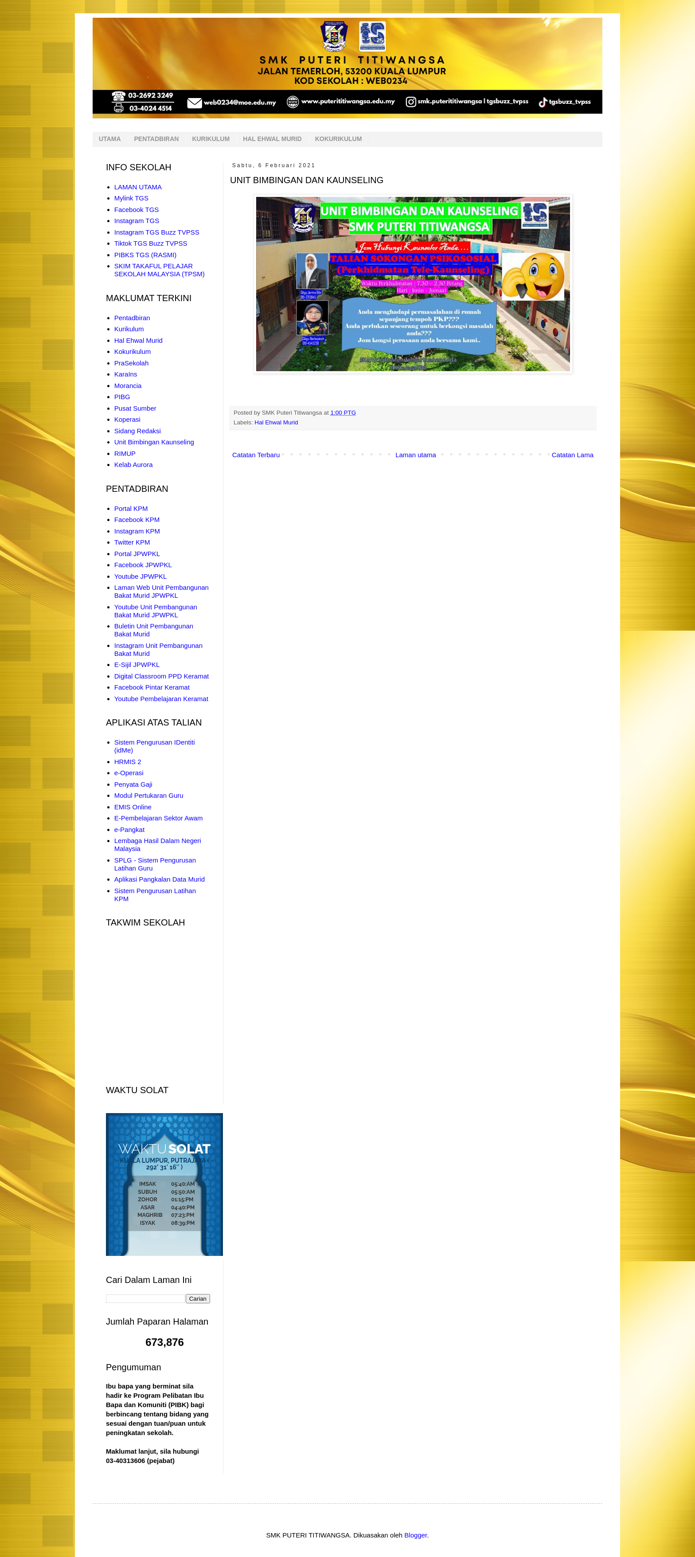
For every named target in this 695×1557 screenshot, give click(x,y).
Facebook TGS (136, 209)
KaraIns (125, 374)
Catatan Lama (572, 455)
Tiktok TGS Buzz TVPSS (150, 243)
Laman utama (415, 455)
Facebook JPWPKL (143, 565)
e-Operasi (129, 773)
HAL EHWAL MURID (272, 138)
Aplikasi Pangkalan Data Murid (159, 879)
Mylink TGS (131, 198)
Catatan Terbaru (256, 455)
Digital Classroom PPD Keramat (161, 676)
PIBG (122, 396)
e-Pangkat (129, 829)
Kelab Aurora (133, 464)
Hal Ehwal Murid (276, 422)
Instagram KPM (137, 531)
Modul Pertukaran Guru (149, 795)
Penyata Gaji (133, 784)
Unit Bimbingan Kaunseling (154, 442)
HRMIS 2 (127, 761)
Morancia (128, 385)
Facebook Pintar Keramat (152, 687)
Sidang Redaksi (137, 431)
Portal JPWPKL (137, 553)
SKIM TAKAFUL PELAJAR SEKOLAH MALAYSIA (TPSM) (159, 270)
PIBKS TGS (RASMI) (145, 255)
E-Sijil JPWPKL (137, 664)
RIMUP (125, 453)
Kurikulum (129, 329)
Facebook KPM (137, 519)
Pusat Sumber (135, 408)
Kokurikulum (132, 351)
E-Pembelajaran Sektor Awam (158, 818)
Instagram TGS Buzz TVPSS (156, 232)
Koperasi (127, 419)
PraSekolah (131, 363)
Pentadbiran (132, 318)
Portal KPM (131, 508)
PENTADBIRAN (156, 138)
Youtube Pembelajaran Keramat (161, 698)
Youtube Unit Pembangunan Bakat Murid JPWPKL (155, 611)
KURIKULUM (211, 138)
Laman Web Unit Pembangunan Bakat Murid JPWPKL (161, 591)
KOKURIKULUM (338, 138)
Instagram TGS (136, 220)
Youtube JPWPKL (140, 576)
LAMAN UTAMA (138, 187)
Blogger (415, 1535)
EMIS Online (133, 807)
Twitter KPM (132, 542)
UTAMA (110, 138)
